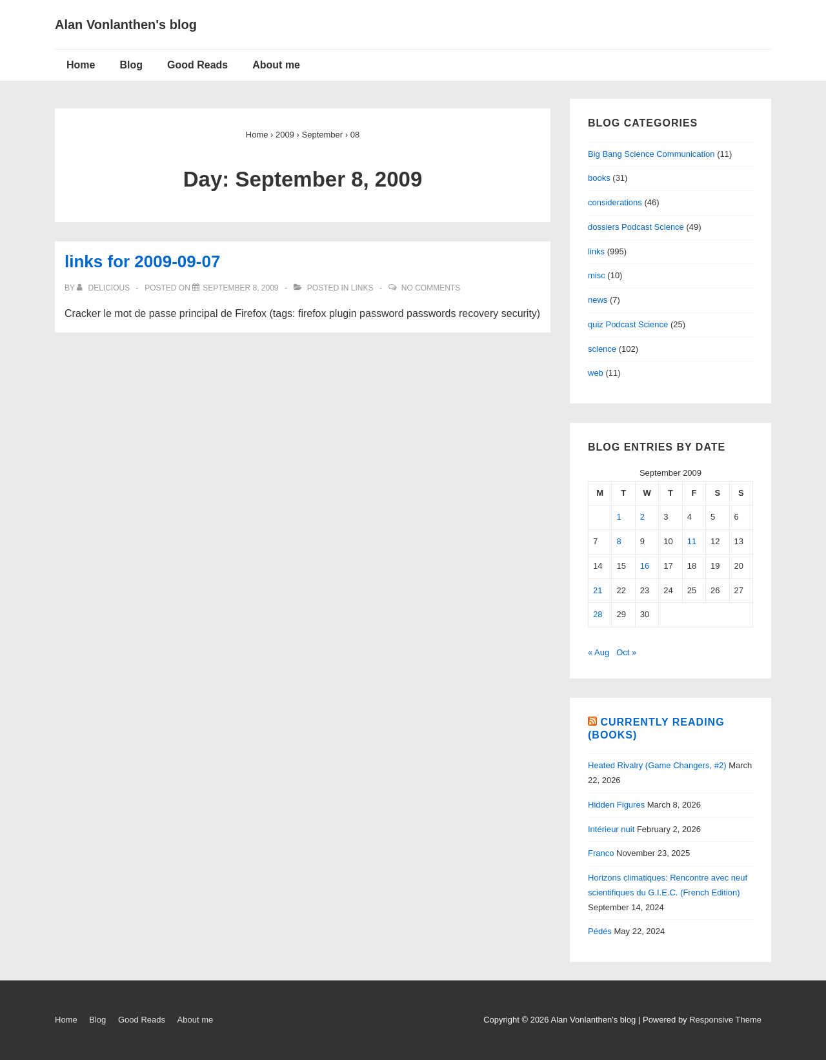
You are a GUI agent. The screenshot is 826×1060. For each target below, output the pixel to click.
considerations (615, 202)
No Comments (430, 287)
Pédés (600, 931)
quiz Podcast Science (628, 324)
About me (276, 64)
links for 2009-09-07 (142, 261)
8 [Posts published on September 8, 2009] (618, 541)
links (362, 287)
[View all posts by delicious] (104, 287)
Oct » (626, 652)
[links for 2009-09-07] (240, 287)
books (599, 178)
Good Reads (197, 64)
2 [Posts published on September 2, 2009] (642, 517)
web (595, 373)
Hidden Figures (616, 805)
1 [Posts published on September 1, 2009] (618, 517)
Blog (131, 64)
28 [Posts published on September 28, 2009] (597, 614)
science (602, 349)
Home (80, 64)
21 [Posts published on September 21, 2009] (597, 590)
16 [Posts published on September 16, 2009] (644, 566)
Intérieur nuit (611, 829)
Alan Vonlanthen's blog (126, 24)
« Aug (598, 652)
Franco (601, 853)
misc (596, 275)
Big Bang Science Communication (651, 154)
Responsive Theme (725, 1019)
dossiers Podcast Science (636, 227)
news (597, 300)
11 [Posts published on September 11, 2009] (691, 541)
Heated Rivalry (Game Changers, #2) (657, 765)
